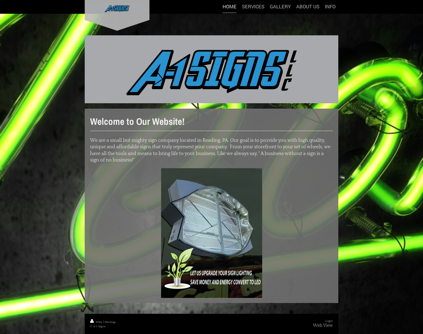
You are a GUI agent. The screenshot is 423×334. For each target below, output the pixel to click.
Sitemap (110, 322)
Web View (323, 325)
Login (329, 321)
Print (96, 322)
